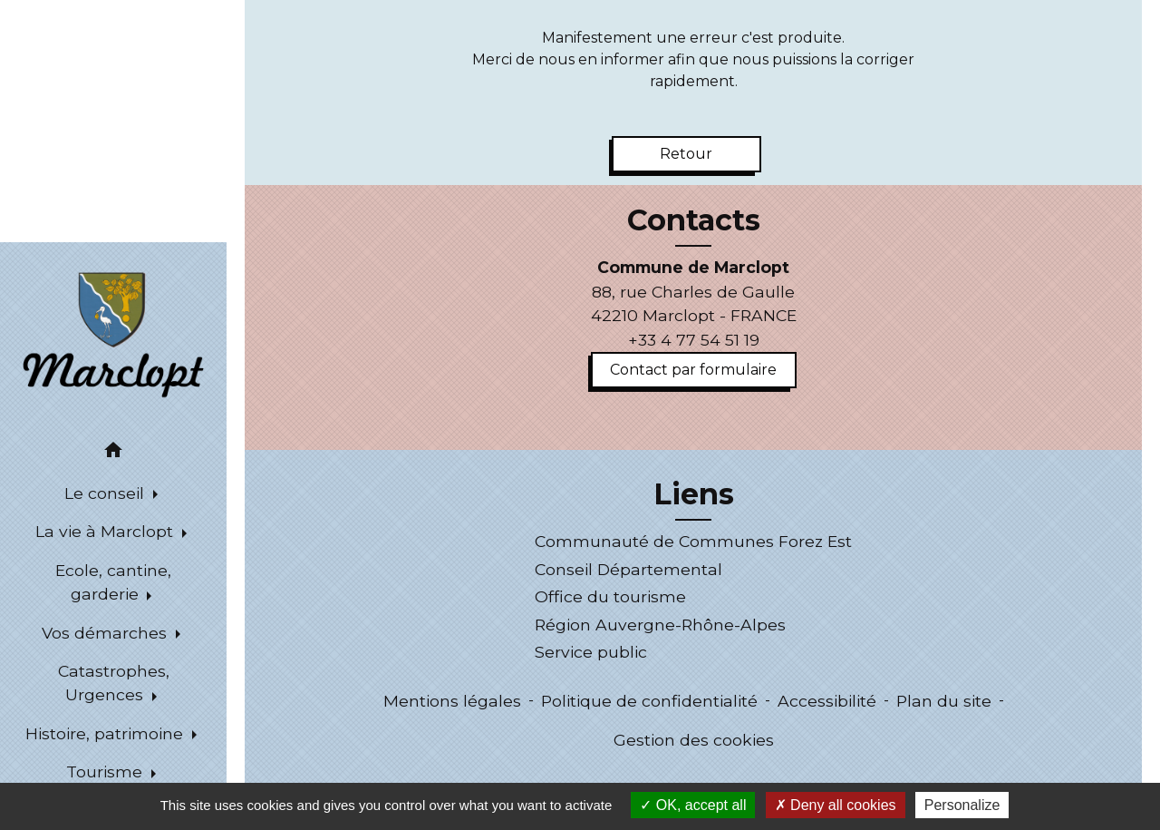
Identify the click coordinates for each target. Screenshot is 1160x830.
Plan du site (943, 700)
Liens (693, 494)
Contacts (693, 220)
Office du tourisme (610, 596)
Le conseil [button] (106, 493)
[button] (113, 453)
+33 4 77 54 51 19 (693, 339)
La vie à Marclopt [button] (106, 531)
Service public (591, 651)
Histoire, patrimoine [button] (106, 733)
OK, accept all (693, 805)
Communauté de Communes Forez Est (693, 541)
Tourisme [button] (106, 771)
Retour (686, 153)
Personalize (962, 805)
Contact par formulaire (693, 369)
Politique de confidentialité (649, 700)
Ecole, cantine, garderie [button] (113, 582)
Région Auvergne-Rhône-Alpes (660, 624)
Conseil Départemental (628, 569)
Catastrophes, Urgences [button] (113, 682)
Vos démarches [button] (106, 632)
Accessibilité (827, 700)
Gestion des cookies (694, 739)
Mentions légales (452, 700)
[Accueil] (113, 334)
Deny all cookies (835, 805)
